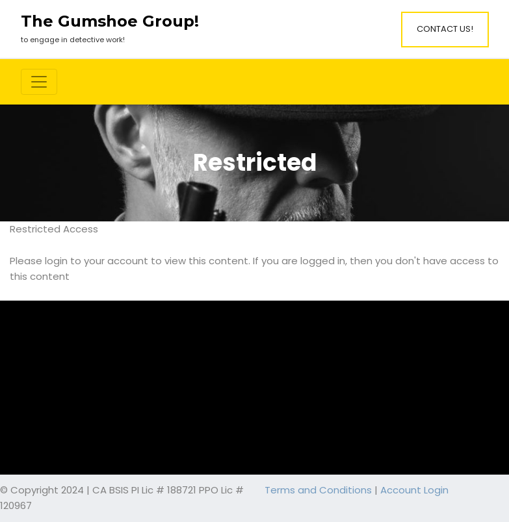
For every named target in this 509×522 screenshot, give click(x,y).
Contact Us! (445, 29)
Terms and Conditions (318, 490)
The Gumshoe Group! (110, 21)
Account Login (414, 490)
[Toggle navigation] (39, 82)
